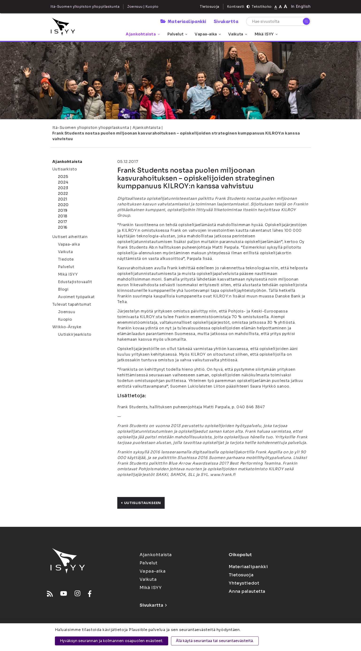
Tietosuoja (209, 6)
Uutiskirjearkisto (75, 334)
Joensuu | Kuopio (142, 6)
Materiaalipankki (183, 21)
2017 (62, 221)
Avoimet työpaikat (76, 296)
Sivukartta (226, 21)
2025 (63, 176)
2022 (63, 193)
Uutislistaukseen (141, 503)
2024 (63, 182)
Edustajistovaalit (75, 281)
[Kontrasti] (248, 6)
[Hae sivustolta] (278, 21)
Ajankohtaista (143, 34)
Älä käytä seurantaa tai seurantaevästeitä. (215, 640)
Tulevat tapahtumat (71, 304)
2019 (63, 210)
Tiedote (66, 259)
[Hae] (306, 21)
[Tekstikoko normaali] (275, 6)
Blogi (63, 289)
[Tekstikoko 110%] (280, 6)
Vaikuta (237, 34)
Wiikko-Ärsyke (66, 326)
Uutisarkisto (64, 169)
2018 (62, 216)
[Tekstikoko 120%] (285, 6)
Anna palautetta (247, 591)
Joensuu (67, 311)
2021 (62, 199)
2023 (63, 187)
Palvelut (177, 34)
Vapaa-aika (208, 34)
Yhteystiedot (244, 583)
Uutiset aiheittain (70, 236)
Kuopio (65, 319)
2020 (63, 204)
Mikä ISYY (266, 34)
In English (301, 6)
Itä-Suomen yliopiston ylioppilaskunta (90, 127)
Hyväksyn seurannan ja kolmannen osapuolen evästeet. (111, 640)
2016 (62, 227)
